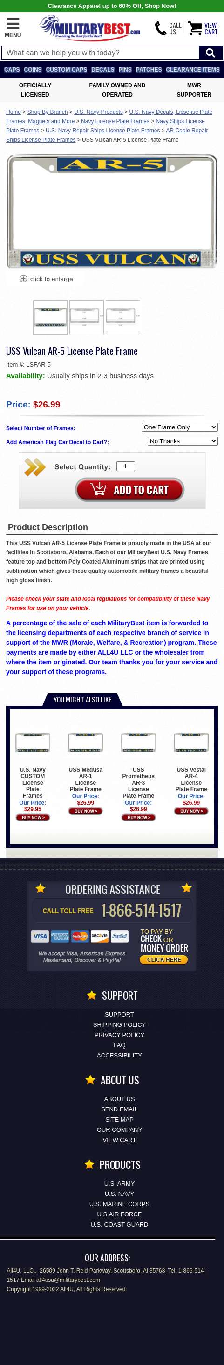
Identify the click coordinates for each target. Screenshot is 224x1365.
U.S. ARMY (119, 1183)
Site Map (119, 1119)
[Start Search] (210, 53)
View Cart (119, 1139)
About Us (119, 1099)
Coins (33, 69)
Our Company (119, 1129)
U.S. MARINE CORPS (119, 1204)
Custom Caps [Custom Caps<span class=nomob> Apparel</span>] (66, 69)
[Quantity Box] (125, 466)
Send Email (119, 1109)
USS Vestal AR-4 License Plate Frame (191, 759)
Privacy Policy (119, 1034)
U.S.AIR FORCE (119, 1214)
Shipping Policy (119, 1024)
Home (13, 112)
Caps (12, 69)
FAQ (119, 1045)
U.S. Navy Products (98, 112)
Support (119, 1014)
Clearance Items (193, 69)
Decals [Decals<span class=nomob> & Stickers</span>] (102, 69)
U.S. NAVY (119, 1193)
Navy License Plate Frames (115, 121)
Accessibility (119, 1055)
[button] (13, 28)
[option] (50, 317)
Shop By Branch (47, 112)
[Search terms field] (100, 53)
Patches (149, 69)
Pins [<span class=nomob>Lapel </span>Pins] (125, 69)
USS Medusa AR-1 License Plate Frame (85, 759)
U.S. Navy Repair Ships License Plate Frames (103, 130)
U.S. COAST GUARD (119, 1224)
